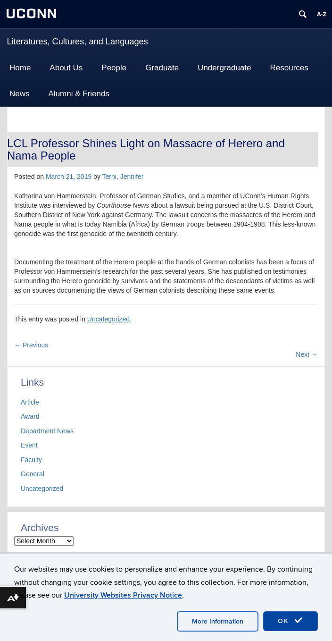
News (19, 93)
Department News (47, 431)
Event (29, 445)
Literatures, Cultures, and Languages (77, 41)
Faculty (31, 460)
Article (30, 402)
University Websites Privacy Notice (123, 595)
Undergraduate (224, 67)
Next (307, 354)
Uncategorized (108, 319)
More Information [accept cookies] (217, 621)
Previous (31, 345)
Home (20, 67)
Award (30, 416)
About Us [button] (66, 67)
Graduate (162, 67)
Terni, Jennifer (123, 176)
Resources (289, 67)
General (32, 474)
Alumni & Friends (79, 93)
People (113, 67)
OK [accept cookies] (290, 620)
